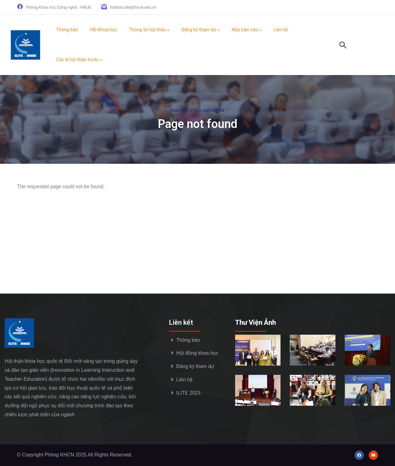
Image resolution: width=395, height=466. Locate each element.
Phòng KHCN (60, 454)
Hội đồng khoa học (197, 353)
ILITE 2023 (188, 393)
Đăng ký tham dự (195, 366)
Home (177, 110)
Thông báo (188, 340)
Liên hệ (184, 379)
